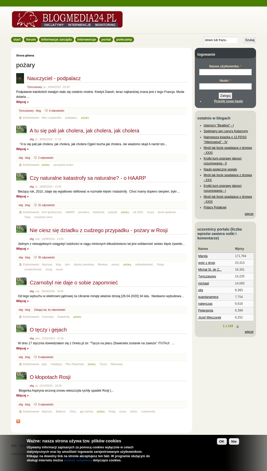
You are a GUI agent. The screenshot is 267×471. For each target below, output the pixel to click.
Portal (106, 39)
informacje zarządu (56, 39)
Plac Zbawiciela (75, 364)
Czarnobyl (47, 316)
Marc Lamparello (51, 117)
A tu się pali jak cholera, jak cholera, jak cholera (84, 130)
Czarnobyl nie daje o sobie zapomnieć (74, 282)
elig (32, 139)
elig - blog (24, 157)
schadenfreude (32, 269)
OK (221, 441)
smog (49, 269)
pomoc (115, 264)
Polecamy (124, 39)
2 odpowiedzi (45, 157)
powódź (112, 212)
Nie (234, 441)
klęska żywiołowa (84, 264)
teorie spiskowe (167, 212)
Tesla (27, 217)
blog (58, 264)
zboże (133, 411)
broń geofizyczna (51, 212)
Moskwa (102, 264)
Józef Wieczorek (209, 317)
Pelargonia (205, 310)
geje (44, 364)
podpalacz (71, 117)
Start (17, 39)
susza (150, 212)
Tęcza (102, 364)
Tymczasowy (34, 87)
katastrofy (98, 212)
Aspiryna (47, 264)
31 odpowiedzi (46, 205)
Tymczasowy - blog (30, 110)
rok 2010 (138, 212)
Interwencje (86, 39)
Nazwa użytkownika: (225, 66)
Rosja (160, 264)
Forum (31, 39)
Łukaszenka (148, 411)
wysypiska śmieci (63, 164)
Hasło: (225, 80)
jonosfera (83, 212)
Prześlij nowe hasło (228, 101)
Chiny (72, 411)
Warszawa (117, 364)
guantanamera (208, 297)
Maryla (203, 256)
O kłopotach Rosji (50, 377)
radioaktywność (144, 264)
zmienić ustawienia (78, 460)
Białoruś (60, 411)
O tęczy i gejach (48, 330)
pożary (85, 117)
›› (237, 326)
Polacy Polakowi (215, 207)
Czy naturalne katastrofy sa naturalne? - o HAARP (88, 178)
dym (67, 264)
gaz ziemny (86, 411)
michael (203, 283)
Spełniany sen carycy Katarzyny (226, 131)
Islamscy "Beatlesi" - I (219, 125)
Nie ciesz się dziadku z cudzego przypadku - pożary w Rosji (99, 230)
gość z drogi (206, 263)
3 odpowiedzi (45, 404)
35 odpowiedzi (46, 257)
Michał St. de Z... (210, 269)
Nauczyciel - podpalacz (54, 78)
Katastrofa (64, 316)
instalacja (56, 364)
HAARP (69, 212)
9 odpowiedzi (45, 357)
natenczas (205, 303)
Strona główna (25, 55)
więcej (249, 214)
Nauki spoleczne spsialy (220, 169)
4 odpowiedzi (56, 110)
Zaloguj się (40, 309)
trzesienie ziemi (43, 217)
